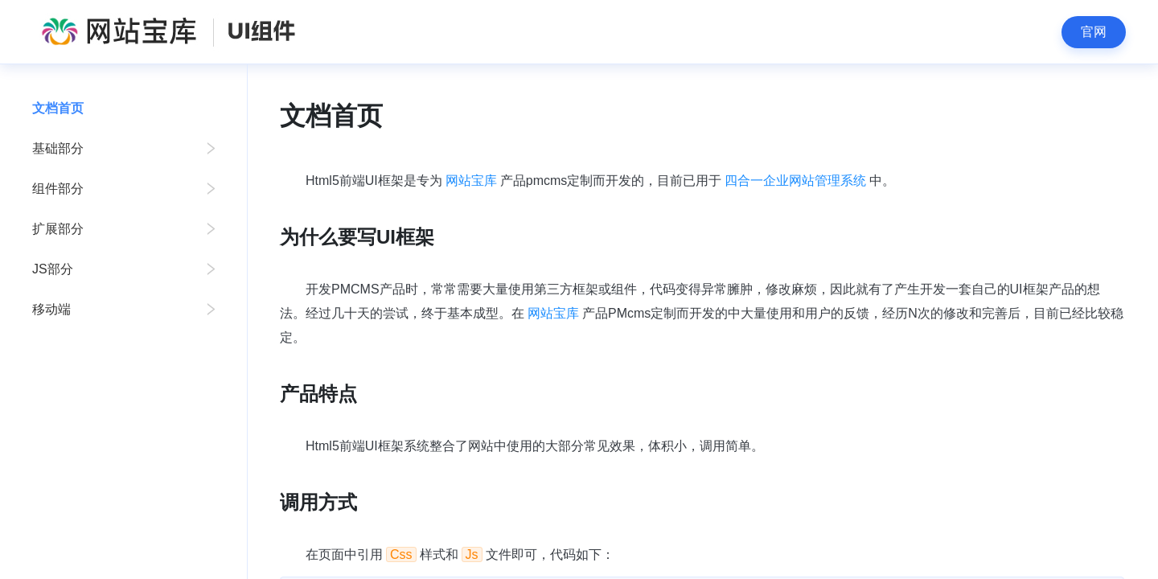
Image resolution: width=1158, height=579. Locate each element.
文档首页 (58, 108)
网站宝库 (471, 180)
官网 (1094, 32)
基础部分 (58, 148)
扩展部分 (58, 229)
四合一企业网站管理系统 (795, 180)
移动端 (51, 309)
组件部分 (58, 188)
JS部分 (52, 269)
